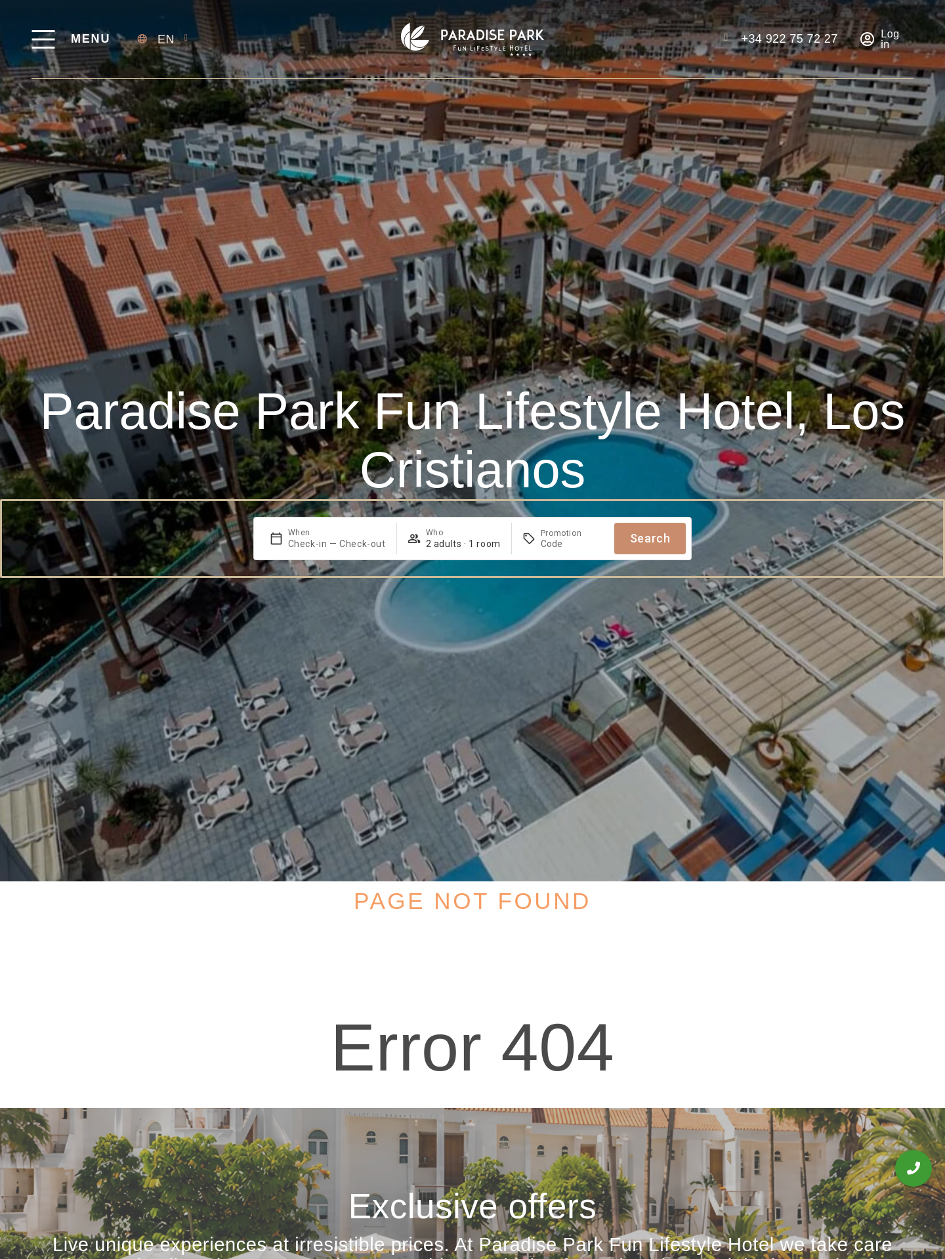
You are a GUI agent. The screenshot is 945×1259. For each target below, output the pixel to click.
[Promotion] (572, 544)
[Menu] (43, 39)
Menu (90, 38)
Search (650, 538)
